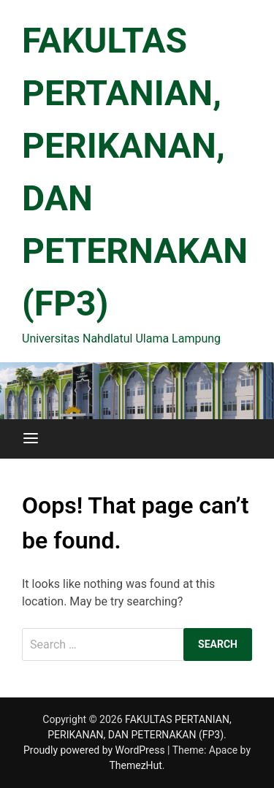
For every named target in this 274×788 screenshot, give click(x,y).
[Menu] (31, 439)
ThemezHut (135, 765)
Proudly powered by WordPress (95, 750)
